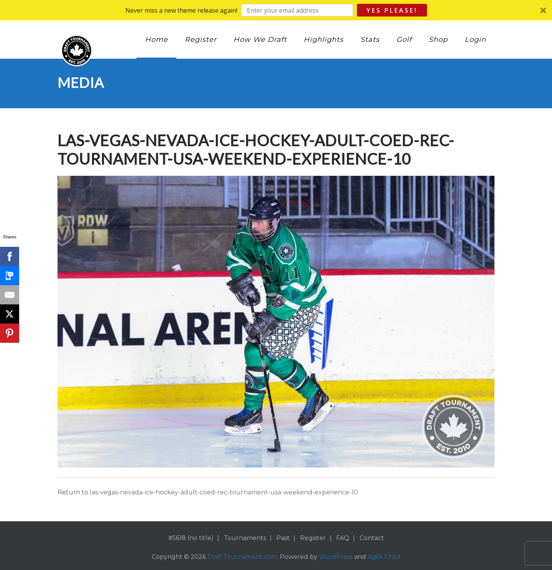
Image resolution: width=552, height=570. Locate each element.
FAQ (342, 538)
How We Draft (260, 39)
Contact (372, 538)
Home (156, 39)
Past (283, 538)
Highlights (323, 39)
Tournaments (245, 538)
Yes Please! (391, 10)
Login (475, 39)
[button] (276, 10)
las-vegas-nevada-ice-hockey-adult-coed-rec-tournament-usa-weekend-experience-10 (224, 492)
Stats (370, 39)
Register (201, 39)
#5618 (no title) (191, 538)
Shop (438, 39)
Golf (404, 39)
